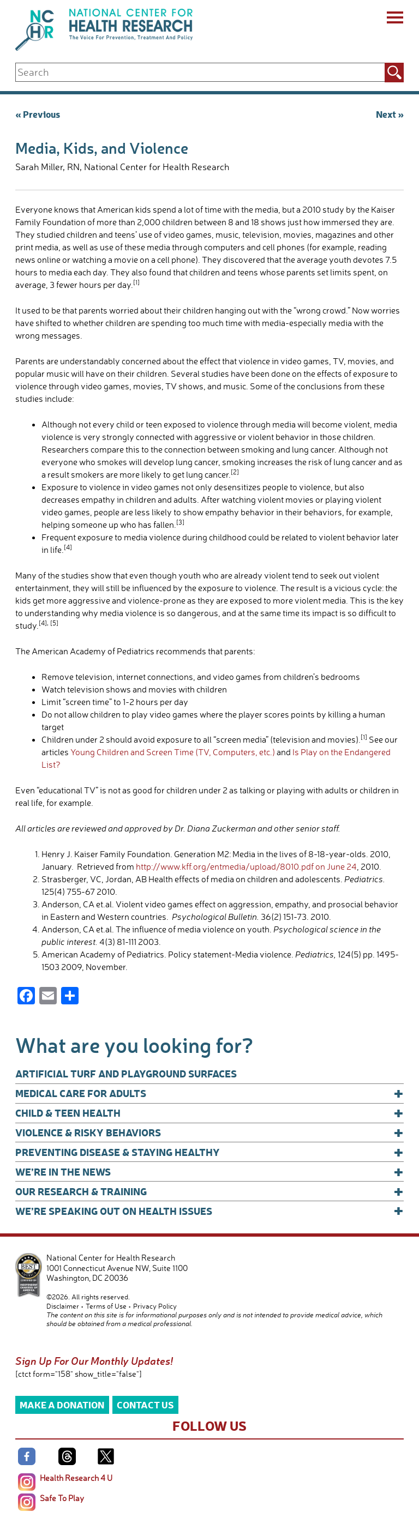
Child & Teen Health (209, 1113)
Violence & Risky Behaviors (209, 1132)
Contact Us (145, 1404)
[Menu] (394, 19)
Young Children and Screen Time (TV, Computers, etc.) (172, 751)
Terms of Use (106, 1306)
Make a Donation (62, 1404)
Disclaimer (62, 1306)
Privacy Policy (155, 1306)
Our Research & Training (209, 1191)
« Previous (37, 113)
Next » (390, 113)
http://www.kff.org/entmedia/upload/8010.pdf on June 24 (246, 866)
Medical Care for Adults (209, 1093)
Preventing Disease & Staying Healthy (209, 1152)
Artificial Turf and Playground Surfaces (126, 1073)
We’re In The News (209, 1172)
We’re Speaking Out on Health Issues (209, 1211)
